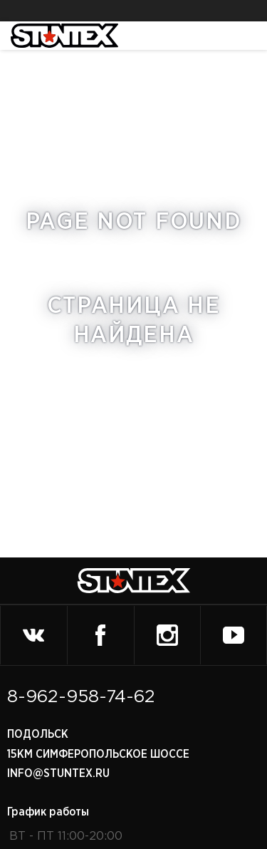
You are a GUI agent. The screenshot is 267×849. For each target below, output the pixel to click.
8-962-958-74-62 (81, 697)
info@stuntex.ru (58, 773)
